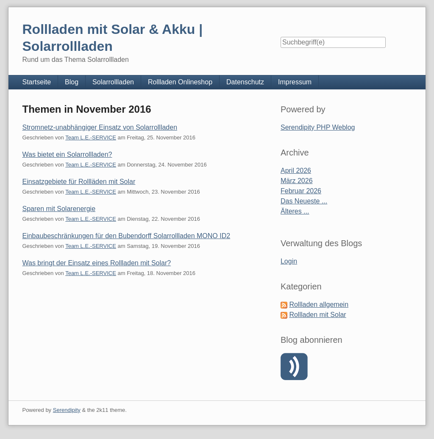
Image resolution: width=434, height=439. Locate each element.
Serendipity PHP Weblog (318, 127)
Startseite (36, 82)
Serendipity (67, 410)
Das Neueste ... (304, 201)
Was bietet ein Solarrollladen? (67, 154)
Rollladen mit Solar (317, 314)
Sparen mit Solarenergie (58, 208)
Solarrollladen (113, 82)
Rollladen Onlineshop (180, 82)
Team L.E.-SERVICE (90, 137)
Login (289, 261)
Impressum (295, 82)
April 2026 (296, 170)
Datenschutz (245, 82)
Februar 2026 (301, 190)
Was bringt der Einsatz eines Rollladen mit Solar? (96, 263)
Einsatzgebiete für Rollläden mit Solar (78, 181)
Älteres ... (295, 211)
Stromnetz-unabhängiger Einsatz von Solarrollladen (99, 127)
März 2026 (297, 180)
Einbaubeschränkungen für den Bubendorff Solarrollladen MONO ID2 (126, 235)
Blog (71, 82)
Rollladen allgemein (318, 304)
